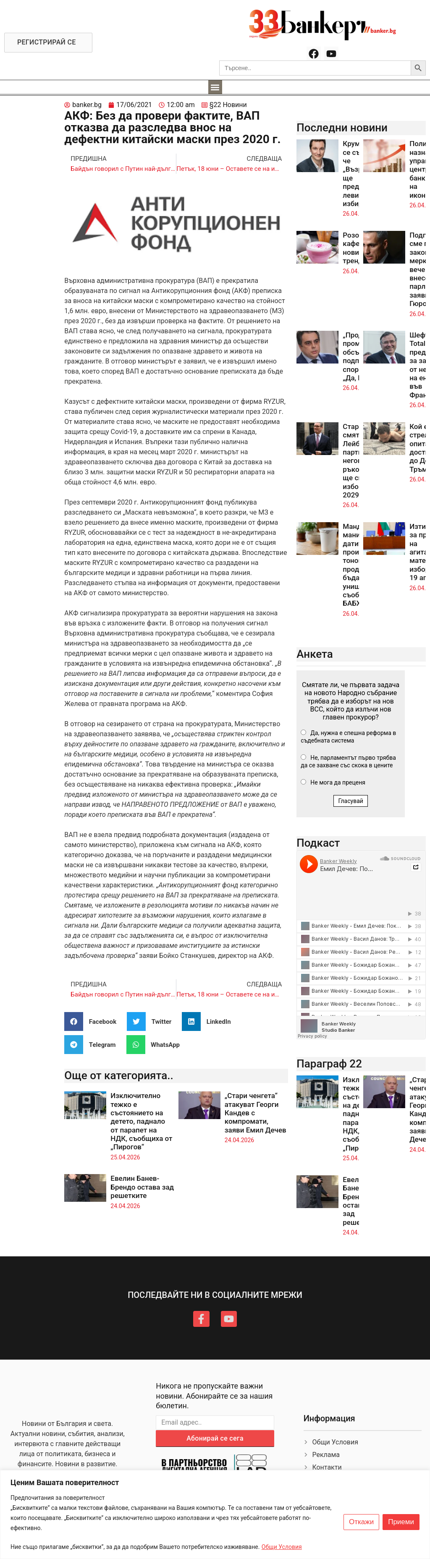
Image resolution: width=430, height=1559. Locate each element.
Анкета (314, 654)
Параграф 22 (329, 1063)
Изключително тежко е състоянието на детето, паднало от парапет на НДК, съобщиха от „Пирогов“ (141, 1121)
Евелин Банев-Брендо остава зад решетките (142, 1187)
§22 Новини (228, 105)
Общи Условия (282, 1546)
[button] (215, 87)
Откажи (361, 1522)
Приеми (401, 1522)
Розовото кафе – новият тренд (359, 248)
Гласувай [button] (350, 801)
